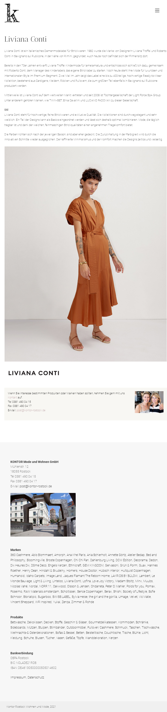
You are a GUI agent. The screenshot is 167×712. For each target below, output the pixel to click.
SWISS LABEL (61, 596)
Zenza (66, 602)
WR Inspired (43, 602)
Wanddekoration (96, 638)
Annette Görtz (117, 555)
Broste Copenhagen (59, 560)
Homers (72, 570)
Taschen (134, 627)
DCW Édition (124, 560)
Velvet (133, 596)
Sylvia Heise (79, 596)
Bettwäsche (18, 622)
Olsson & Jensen (78, 586)
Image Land (54, 576)
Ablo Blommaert (42, 555)
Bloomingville (36, 560)
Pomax (150, 586)
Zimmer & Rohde (82, 602)
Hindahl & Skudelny (52, 570)
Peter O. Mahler (115, 586)
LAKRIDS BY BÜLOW (124, 576)
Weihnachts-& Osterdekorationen (32, 632)
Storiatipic (29, 596)
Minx (138, 581)
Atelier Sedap (136, 555)
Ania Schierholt (97, 555)
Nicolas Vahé (18, 586)
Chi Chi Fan (81, 560)
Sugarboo (44, 596)
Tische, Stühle (131, 632)
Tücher (50, 638)
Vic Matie (145, 596)
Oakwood (59, 586)
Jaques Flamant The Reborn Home (86, 576)
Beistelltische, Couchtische (103, 632)
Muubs (148, 581)
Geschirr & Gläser (75, 622)
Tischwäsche (150, 627)
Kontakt (12, 397)
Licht (145, 632)
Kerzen (113, 638)
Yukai (56, 602)
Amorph (59, 555)
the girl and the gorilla (103, 596)
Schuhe (29, 638)
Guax (142, 565)
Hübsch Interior (109, 570)
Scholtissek (68, 591)
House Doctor (88, 570)
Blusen (39, 638)
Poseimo (16, 591)
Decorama (140, 560)
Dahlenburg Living (102, 560)
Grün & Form (128, 565)
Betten (80, 632)
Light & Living (42, 581)
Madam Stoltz (124, 581)
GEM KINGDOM (93, 565)
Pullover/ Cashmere (100, 627)
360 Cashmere (20, 555)
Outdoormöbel (76, 627)
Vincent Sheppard (22, 602)
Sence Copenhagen (90, 591)
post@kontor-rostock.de (31, 410)
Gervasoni (112, 565)
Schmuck (121, 627)
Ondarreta (97, 586)
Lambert (144, 576)
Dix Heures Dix (20, 565)
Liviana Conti (72, 581)
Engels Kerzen (57, 565)
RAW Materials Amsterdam (41, 591)
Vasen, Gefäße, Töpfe (70, 638)
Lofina (87, 581)
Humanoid (17, 576)
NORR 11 (45, 586)
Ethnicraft (74, 565)
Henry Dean (30, 570)
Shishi (117, 591)
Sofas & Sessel (65, 632)
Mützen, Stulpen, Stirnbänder (46, 627)
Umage (123, 596)
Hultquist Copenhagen (135, 570)
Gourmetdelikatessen (103, 622)
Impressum (18, 677)
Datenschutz (36, 677)
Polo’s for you (135, 586)
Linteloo (57, 581)
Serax (108, 591)
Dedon (153, 560)
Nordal (33, 586)
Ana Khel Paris (76, 555)
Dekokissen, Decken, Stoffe (44, 622)
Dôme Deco (39, 565)
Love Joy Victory (103, 581)
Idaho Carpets (35, 576)
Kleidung (16, 638)
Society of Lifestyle (135, 591)
